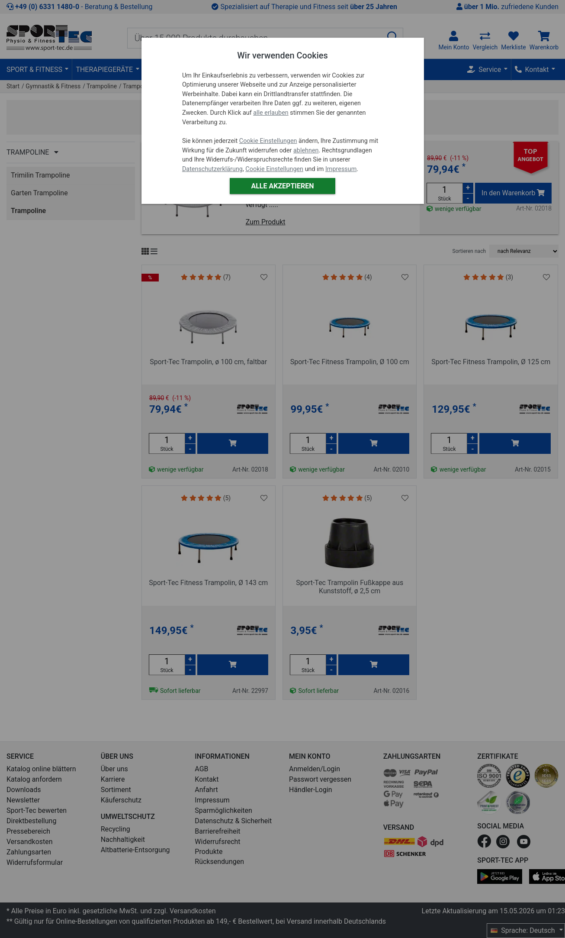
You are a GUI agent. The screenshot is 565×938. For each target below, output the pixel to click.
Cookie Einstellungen (268, 141)
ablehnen (306, 150)
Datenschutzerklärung (212, 169)
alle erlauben (270, 112)
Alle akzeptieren (282, 186)
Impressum (340, 169)
